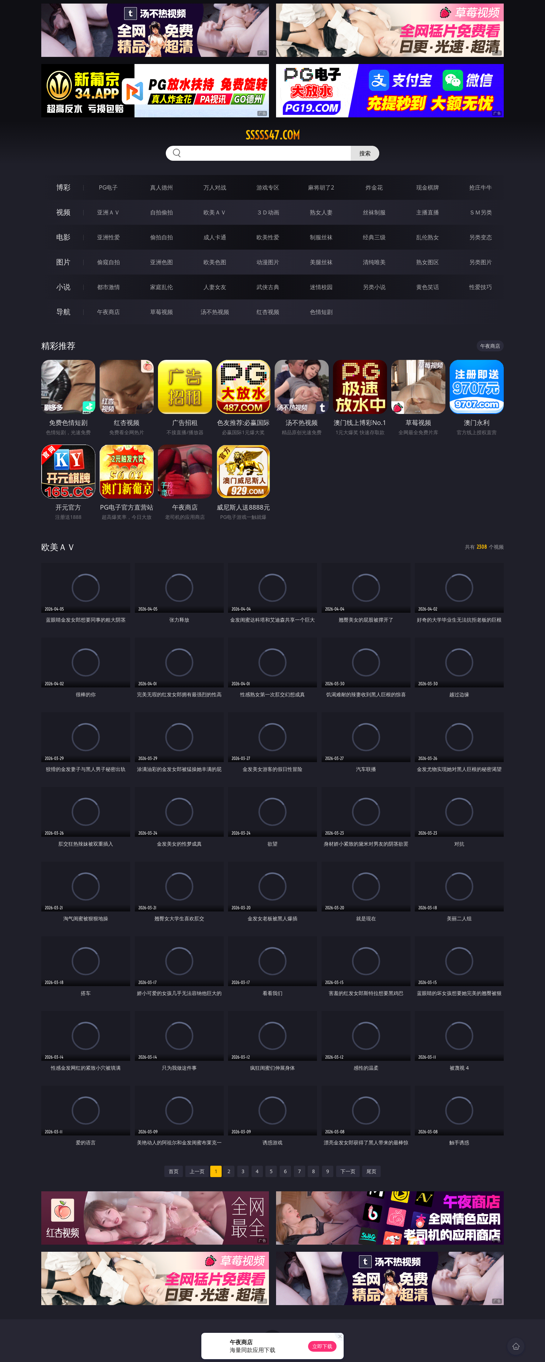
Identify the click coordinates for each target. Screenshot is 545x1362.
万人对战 (214, 187)
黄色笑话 (427, 287)
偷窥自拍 (108, 262)
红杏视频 (267, 312)
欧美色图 (214, 262)
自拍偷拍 (161, 212)
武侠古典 (267, 287)
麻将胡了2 (321, 187)
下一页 (347, 1171)
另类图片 (480, 262)
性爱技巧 (480, 287)
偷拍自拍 (161, 237)
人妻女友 (214, 287)
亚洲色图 (161, 262)
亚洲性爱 (108, 237)
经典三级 (374, 237)
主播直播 (427, 212)
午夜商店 (108, 312)
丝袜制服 (374, 212)
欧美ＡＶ (214, 212)
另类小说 (374, 287)
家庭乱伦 (161, 287)
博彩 (63, 187)
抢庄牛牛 (480, 187)
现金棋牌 (427, 187)
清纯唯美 (374, 262)
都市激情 (108, 287)
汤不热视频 (215, 312)
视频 (63, 212)
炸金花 (374, 187)
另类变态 (480, 237)
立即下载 (322, 1346)
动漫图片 (267, 262)
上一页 (197, 1171)
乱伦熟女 (427, 237)
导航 (63, 311)
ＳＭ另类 (480, 212)
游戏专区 (267, 187)
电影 (63, 237)
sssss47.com (272, 135)
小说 (63, 287)
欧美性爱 (267, 237)
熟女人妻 (321, 212)
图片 (63, 262)
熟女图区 (427, 262)
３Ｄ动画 (267, 212)
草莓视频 (161, 312)
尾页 (371, 1171)
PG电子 (108, 187)
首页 (174, 1171)
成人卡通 (214, 237)
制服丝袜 (321, 237)
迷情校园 (321, 287)
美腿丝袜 (321, 262)
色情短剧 (321, 312)
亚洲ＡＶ (108, 212)
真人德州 (161, 187)
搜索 (365, 153)
